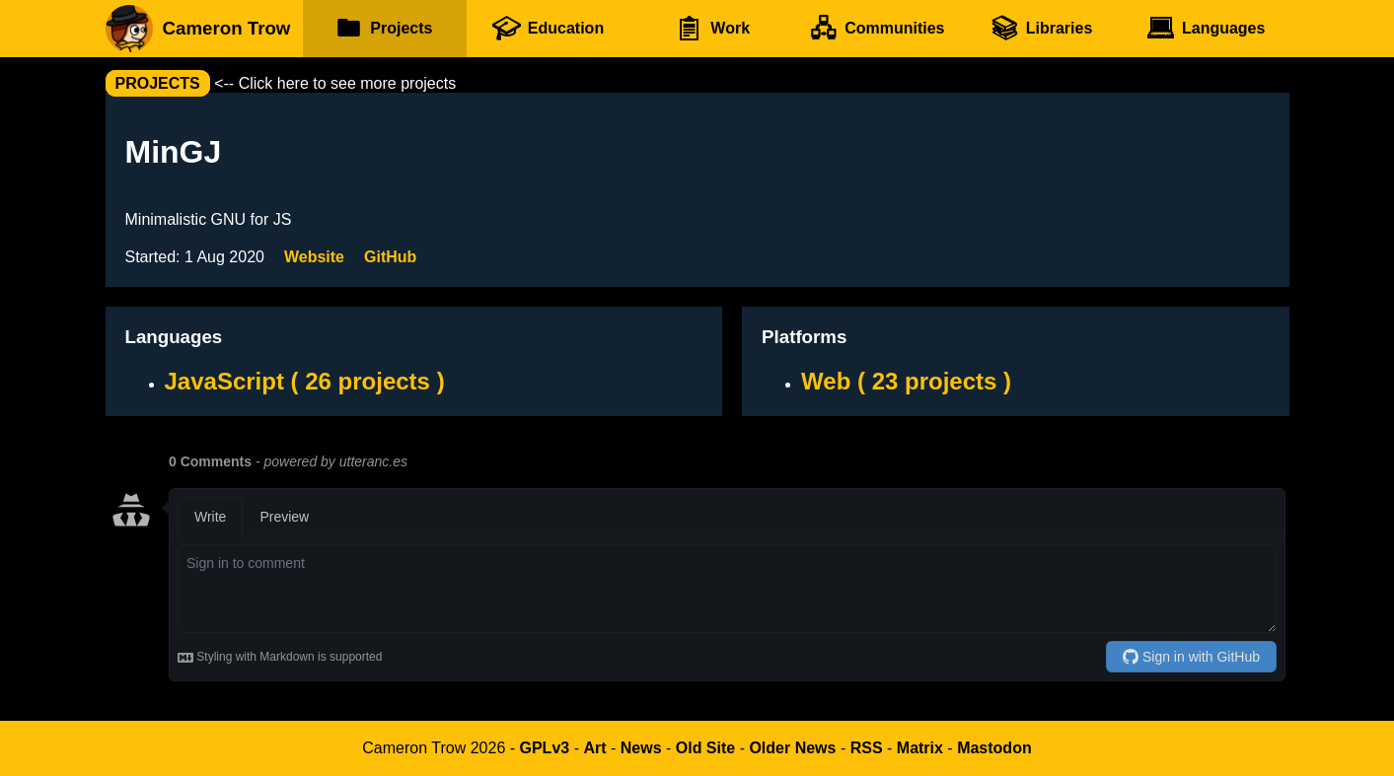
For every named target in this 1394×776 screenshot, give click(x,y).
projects (157, 83)
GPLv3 (545, 748)
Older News (792, 748)
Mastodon (994, 748)
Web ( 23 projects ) (906, 381)
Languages (1205, 28)
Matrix (920, 748)
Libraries (1041, 28)
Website (314, 256)
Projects (384, 28)
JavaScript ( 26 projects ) (305, 381)
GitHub (390, 256)
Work (712, 28)
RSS (866, 748)
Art (594, 748)
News (641, 748)
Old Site (705, 748)
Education (547, 28)
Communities (877, 28)
